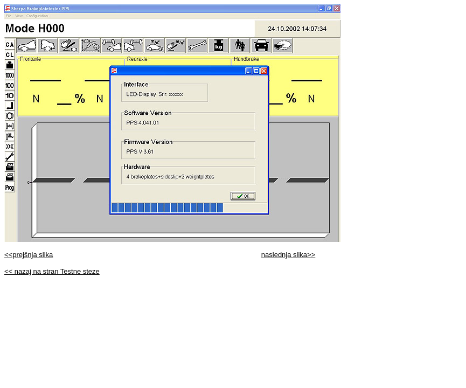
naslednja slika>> (288, 255)
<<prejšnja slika (28, 255)
